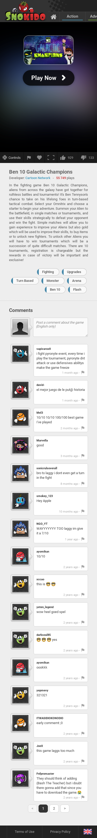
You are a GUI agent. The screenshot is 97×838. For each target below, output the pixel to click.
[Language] (87, 832)
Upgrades (74, 272)
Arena (76, 281)
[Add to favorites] (39, 157)
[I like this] (67, 157)
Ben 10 (55, 289)
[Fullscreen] (51, 157)
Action (72, 16)
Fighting (48, 272)
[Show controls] (12, 157)
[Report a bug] (29, 157)
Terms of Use (24, 832)
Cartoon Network (37, 178)
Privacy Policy (60, 832)
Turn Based (24, 281)
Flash (77, 289)
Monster (53, 281)
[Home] (54, 16)
